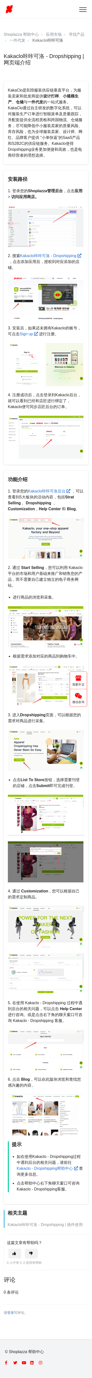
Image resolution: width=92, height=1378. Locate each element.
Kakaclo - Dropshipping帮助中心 (48, 1168)
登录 (10, 1313)
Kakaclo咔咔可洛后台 (50, 491)
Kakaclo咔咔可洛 (47, 40)
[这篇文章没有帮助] (31, 1253)
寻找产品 (76, 34)
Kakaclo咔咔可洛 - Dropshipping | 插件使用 (45, 1225)
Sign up (29, 334)
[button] (82, 9)
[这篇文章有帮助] (14, 1253)
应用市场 (54, 34)
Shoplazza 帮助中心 (21, 34)
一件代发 (17, 40)
